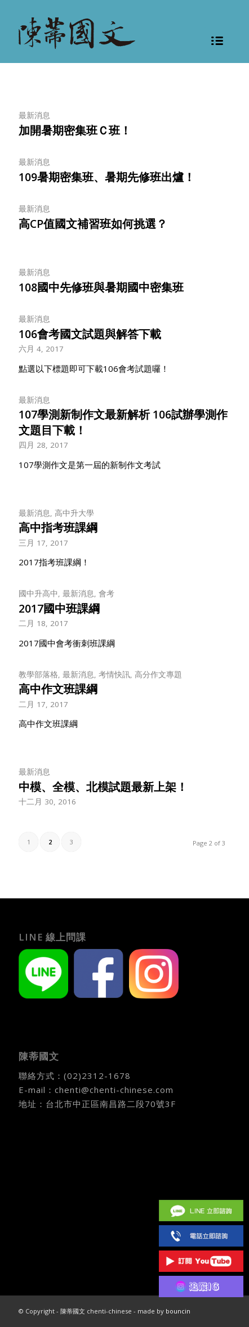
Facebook (201, 1185)
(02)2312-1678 (97, 1075)
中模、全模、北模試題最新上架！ (103, 786)
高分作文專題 (158, 674)
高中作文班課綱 (58, 688)
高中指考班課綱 (58, 527)
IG (201, 1286)
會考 (106, 593)
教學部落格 (38, 674)
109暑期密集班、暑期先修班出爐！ (107, 177)
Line (201, 1210)
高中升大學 (74, 513)
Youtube (201, 1261)
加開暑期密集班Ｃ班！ (75, 130)
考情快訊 (114, 674)
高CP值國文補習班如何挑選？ (93, 223)
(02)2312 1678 (201, 1235)
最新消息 (34, 115)
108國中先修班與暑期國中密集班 (101, 287)
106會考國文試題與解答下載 (90, 333)
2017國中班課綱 (59, 608)
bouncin (178, 1311)
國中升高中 (38, 593)
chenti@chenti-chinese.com (114, 1089)
